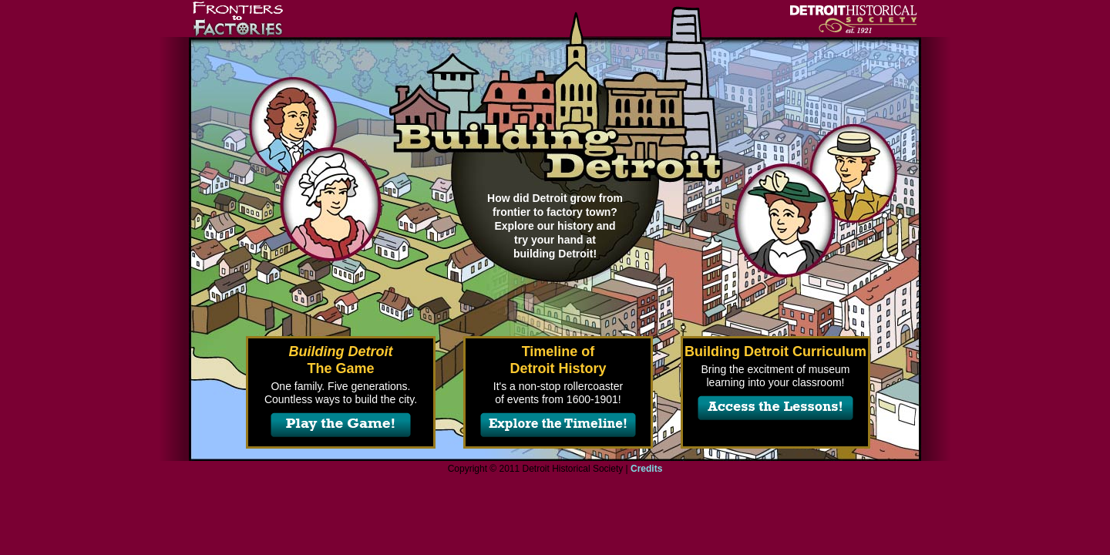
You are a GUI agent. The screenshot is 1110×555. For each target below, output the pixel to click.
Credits (646, 468)
